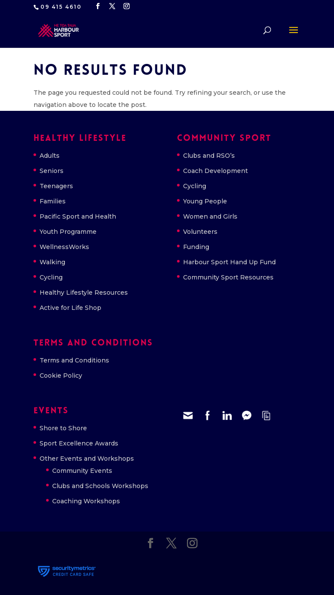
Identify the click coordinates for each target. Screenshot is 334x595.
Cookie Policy (61, 375)
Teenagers (56, 186)
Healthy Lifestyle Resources (84, 292)
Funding (196, 247)
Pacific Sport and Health (78, 216)
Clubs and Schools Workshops (100, 486)
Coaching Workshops (86, 501)
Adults (50, 156)
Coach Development (215, 171)
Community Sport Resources (228, 277)
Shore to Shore (63, 428)
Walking (52, 262)
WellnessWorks (64, 247)
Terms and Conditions (74, 360)
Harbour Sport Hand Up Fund (229, 262)
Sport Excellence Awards (79, 443)
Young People (205, 201)
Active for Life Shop (70, 308)
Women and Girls (210, 216)
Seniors (51, 171)
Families (53, 201)
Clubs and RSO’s (209, 156)
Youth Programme (68, 232)
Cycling (51, 277)
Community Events (82, 471)
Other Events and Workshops (87, 458)
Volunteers (200, 232)
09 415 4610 (61, 6)
